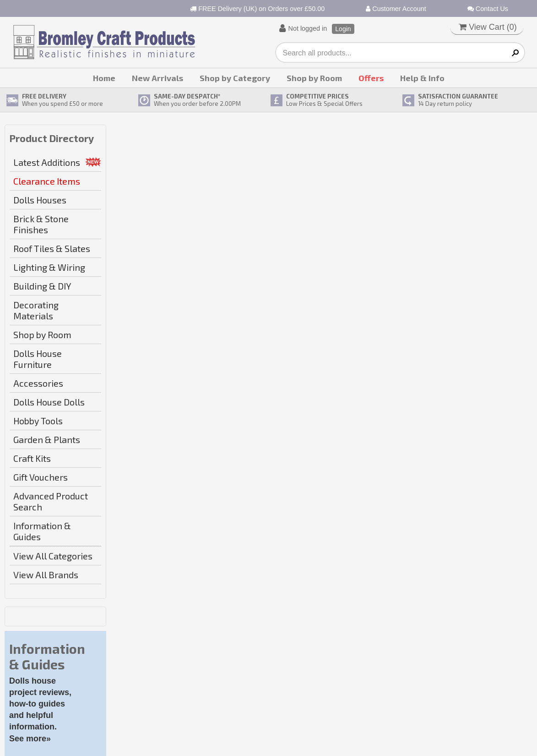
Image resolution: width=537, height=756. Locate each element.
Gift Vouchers (40, 476)
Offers (371, 78)
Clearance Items (46, 180)
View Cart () (488, 27)
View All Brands (45, 574)
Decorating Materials (36, 310)
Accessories (38, 383)
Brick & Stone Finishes (41, 224)
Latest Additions (46, 162)
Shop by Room (314, 78)
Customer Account (396, 8)
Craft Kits (32, 458)
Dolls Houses (39, 199)
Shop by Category (235, 78)
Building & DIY (42, 285)
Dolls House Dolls (49, 401)
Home (104, 78)
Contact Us (487, 8)
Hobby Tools (38, 420)
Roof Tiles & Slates (51, 248)
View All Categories (52, 555)
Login (343, 29)
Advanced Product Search (50, 501)
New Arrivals (157, 78)
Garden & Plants (46, 439)
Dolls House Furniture (37, 359)
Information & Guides (42, 531)
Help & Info (422, 78)
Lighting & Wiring (49, 267)
